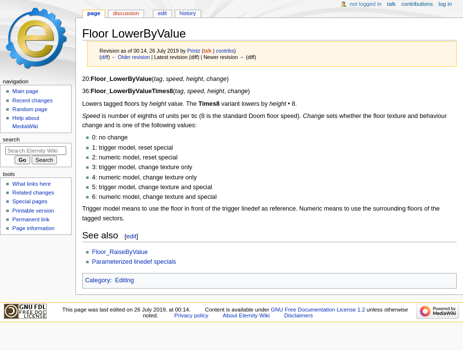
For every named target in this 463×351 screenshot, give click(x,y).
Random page (29, 109)
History (188, 13)
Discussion (126, 13)
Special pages (29, 201)
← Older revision (130, 57)
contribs (225, 51)
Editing (124, 280)
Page (93, 13)
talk (208, 51)
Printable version (33, 211)
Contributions (417, 4)
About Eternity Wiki (246, 315)
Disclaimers (298, 315)
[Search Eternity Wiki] (35, 150)
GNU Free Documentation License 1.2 (318, 309)
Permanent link (30, 219)
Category (97, 280)
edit (131, 236)
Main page (25, 91)
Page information (33, 228)
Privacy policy (191, 315)
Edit (162, 13)
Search (11, 139)
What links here (31, 184)
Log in (445, 4)
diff (104, 57)
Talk (391, 4)
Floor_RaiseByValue (120, 252)
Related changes (33, 192)
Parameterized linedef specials (134, 261)
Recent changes (32, 100)
